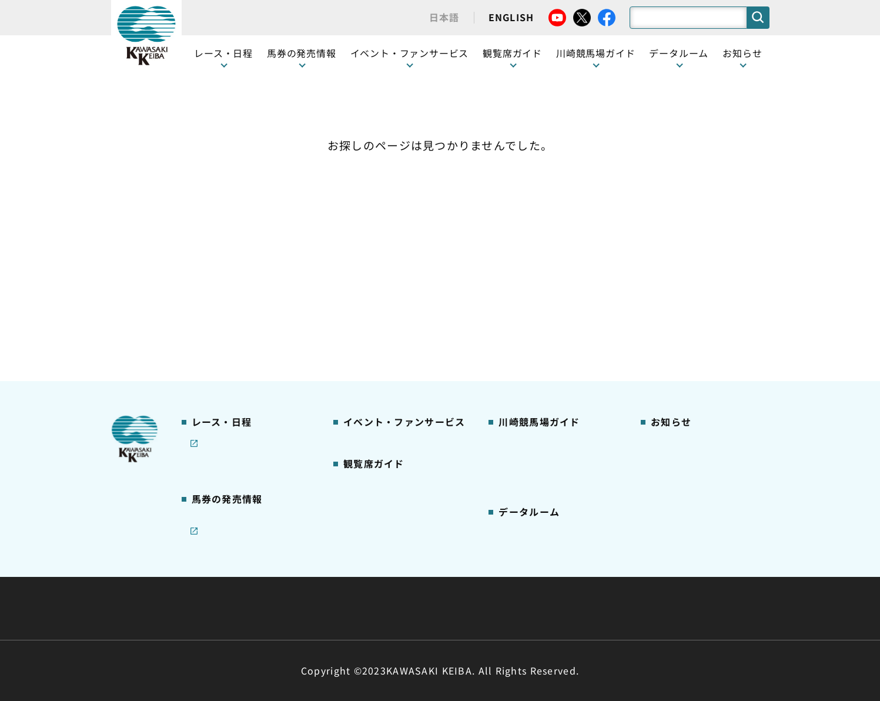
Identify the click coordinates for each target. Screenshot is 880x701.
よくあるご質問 (528, 343)
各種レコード (524, 491)
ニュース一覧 (676, 214)
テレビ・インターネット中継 (248, 270)
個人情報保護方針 (465, 608)
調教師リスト (524, 454)
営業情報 (667, 233)
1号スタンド (367, 288)
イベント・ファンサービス (409, 53)
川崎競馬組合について (286, 580)
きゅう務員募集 (681, 270)
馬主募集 (667, 251)
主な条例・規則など (527, 580)
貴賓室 (355, 325)
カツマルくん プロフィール (552, 306)
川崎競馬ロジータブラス (546, 325)
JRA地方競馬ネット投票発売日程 (239, 437)
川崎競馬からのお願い (542, 362)
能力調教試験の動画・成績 (551, 472)
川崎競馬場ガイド (533, 214)
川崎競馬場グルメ (533, 251)
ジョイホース (217, 393)
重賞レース (212, 251)
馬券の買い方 (524, 288)
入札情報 (547, 608)
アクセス (515, 380)
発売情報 (208, 374)
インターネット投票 (231, 412)
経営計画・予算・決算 (409, 580)
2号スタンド (367, 306)
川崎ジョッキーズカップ (546, 509)
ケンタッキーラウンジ (387, 343)
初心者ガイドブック (537, 270)
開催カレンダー (221, 214)
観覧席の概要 (369, 269)
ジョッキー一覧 (528, 436)
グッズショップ (528, 233)
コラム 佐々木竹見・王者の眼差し (250, 313)
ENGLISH (511, 17)
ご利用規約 (619, 580)
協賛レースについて (230, 288)
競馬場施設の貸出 (685, 288)
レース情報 (212, 233)
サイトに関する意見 (358, 608)
